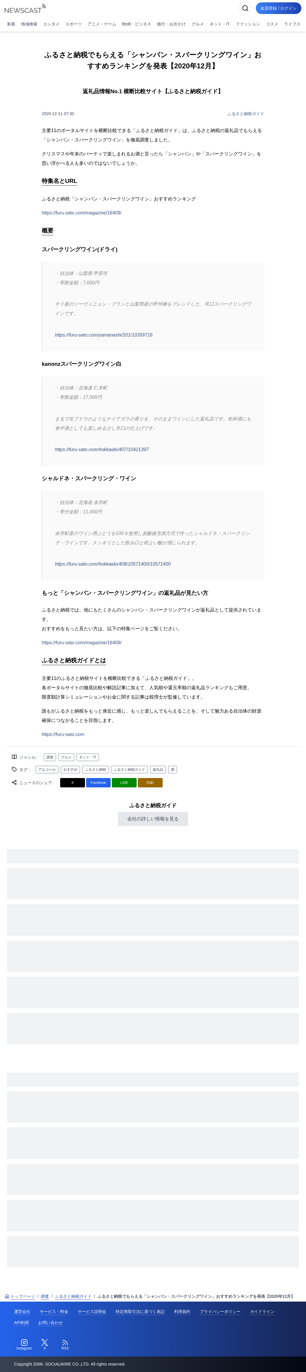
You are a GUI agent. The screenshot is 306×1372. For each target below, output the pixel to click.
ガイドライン (262, 1311)
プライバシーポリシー (220, 1311)
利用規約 (182, 1311)
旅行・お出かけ (171, 24)
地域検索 (29, 24)
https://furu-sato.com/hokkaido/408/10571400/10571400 (113, 564)
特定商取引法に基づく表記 (140, 1311)
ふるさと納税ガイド (245, 113)
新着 (11, 24)
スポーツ (73, 24)
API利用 (21, 1322)
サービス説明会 (92, 1311)
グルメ (198, 24)
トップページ (20, 1296)
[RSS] (65, 1345)
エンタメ (51, 24)
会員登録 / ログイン (278, 8)
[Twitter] (44, 1345)
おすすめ (70, 770)
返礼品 (158, 770)
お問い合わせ (50, 1322)
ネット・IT (220, 24)
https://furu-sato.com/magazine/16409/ (81, 212)
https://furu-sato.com (63, 734)
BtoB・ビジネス (136, 24)
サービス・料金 (54, 1311)
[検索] (245, 8)
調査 (49, 757)
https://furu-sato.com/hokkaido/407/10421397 (102, 449)
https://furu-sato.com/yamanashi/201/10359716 (103, 334)
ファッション (248, 24)
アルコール (47, 770)
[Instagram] (24, 1345)
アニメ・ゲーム (102, 24)
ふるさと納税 (95, 770)
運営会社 (22, 1311)
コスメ (272, 24)
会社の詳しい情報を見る (153, 818)
